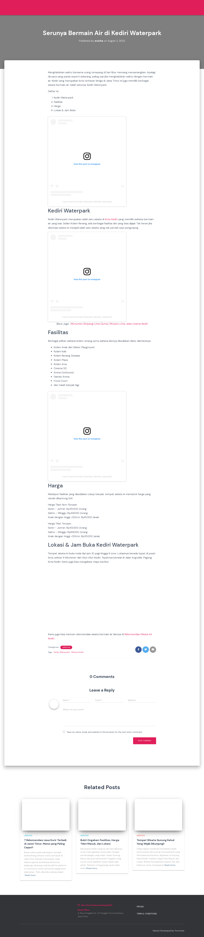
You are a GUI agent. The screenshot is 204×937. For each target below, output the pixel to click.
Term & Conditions (147, 913)
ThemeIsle (179, 930)
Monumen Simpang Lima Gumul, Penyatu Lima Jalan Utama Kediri (109, 323)
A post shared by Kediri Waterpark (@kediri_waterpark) (87, 202)
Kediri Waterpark (62, 652)
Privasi (140, 906)
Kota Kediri (111, 219)
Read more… (31, 875)
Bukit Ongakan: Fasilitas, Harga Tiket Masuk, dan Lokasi (99, 841)
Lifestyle (66, 647)
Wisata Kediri (77, 652)
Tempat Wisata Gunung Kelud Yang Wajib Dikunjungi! (155, 841)
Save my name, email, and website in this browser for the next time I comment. (104, 732)
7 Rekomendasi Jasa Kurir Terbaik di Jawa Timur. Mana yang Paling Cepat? (45, 843)
